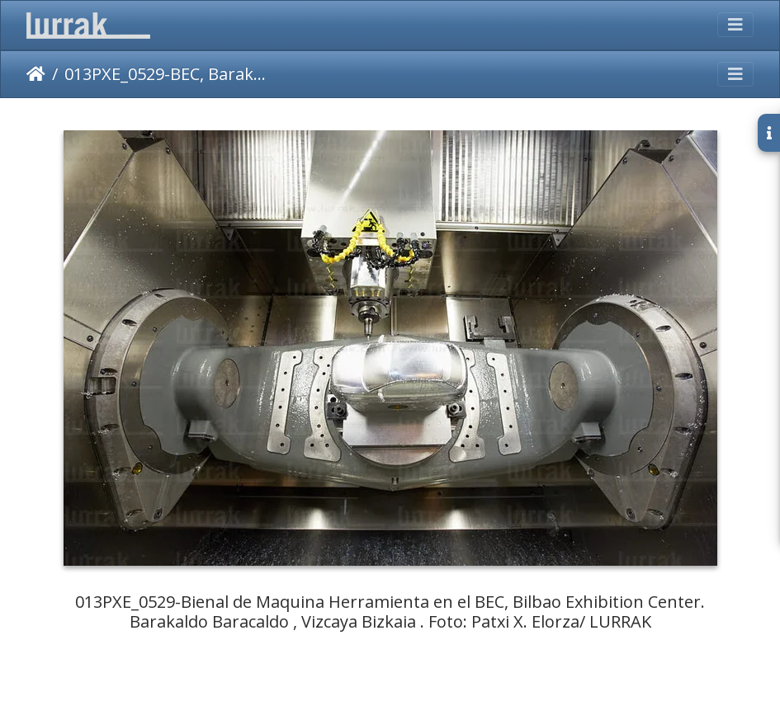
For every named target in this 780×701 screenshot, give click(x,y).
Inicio (35, 74)
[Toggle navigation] (735, 24)
